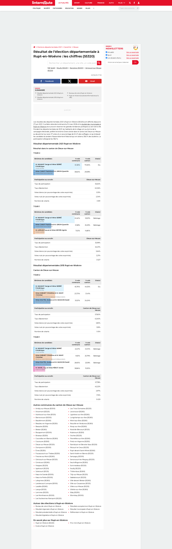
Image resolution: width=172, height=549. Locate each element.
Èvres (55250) (41, 451)
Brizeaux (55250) (42, 436)
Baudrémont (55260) (43, 421)
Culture (88, 3)
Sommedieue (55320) (78, 466)
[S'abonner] (122, 62)
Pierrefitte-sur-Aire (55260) (80, 439)
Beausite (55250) (42, 426)
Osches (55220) (76, 436)
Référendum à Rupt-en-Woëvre (82, 512)
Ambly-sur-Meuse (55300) (45, 409)
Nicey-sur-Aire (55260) (78, 426)
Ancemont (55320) (42, 412)
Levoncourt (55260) (77, 412)
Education (69, 8)
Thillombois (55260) (77, 471)
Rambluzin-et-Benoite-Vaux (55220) (83, 445)
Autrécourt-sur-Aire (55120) (46, 415)
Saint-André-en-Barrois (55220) (81, 453)
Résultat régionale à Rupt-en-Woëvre (50, 509)
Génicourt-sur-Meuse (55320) (46, 460)
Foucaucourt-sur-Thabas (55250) (48, 453)
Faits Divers (57, 8)
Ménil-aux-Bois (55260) (78, 421)
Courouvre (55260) (42, 441)
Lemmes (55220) (42, 492)
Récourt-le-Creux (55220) (79, 447)
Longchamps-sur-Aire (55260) (81, 418)
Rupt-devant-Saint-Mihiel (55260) (82, 451)
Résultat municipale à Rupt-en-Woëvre (84, 509)
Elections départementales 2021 (49, 47)
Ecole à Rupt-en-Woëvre (45, 526)
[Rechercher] (129, 8)
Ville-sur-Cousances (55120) (80, 483)
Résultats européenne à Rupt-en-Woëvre (85, 506)
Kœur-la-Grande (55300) (44, 474)
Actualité (110, 52)
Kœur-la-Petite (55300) (44, 477)
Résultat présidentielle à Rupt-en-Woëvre (51, 512)
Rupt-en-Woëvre (74, 95)
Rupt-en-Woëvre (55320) (45, 523)
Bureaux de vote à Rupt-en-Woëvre (80, 93)
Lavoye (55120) (41, 489)
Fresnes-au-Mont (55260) (45, 456)
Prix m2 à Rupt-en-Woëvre (80, 523)
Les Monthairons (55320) (45, 495)
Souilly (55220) (75, 468)
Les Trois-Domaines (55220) (80, 409)
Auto (111, 3)
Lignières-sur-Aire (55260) (79, 415)
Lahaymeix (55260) (43, 481)
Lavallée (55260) (41, 486)
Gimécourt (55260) (42, 462)
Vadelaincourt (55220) (78, 477)
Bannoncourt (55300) (43, 418)
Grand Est (67, 47)
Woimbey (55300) (76, 495)
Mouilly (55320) (62, 68)
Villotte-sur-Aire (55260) (79, 489)
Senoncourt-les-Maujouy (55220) (82, 460)
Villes (87, 8)
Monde (79, 8)
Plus (121, 3)
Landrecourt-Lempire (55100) (46, 483)
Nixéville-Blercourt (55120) (80, 430)
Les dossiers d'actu (113, 58)
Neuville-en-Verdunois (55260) (81, 424)
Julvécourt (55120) (42, 471)
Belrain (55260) (41, 430)
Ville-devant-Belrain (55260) (80, 481)
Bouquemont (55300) (44, 432)
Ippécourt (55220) (42, 468)
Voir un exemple (132, 52)
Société (47, 8)
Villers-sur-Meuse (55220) (79, 486)
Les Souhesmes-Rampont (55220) (48, 498)
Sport (77, 3)
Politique (36, 8)
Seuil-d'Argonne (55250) (79, 462)
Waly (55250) (74, 492)
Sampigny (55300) (77, 456)
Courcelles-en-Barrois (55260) (47, 439)
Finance (100, 3)
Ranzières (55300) (76, 68)
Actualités (63, 3)
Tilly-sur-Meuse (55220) (79, 474)
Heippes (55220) (42, 466)
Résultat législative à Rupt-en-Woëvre (50, 515)
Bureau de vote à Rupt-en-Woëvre (48, 506)
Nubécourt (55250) (77, 432)
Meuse (75, 47)
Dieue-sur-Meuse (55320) (45, 445)
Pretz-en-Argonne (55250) (80, 441)
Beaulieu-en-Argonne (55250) (46, 424)
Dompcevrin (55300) (43, 447)
